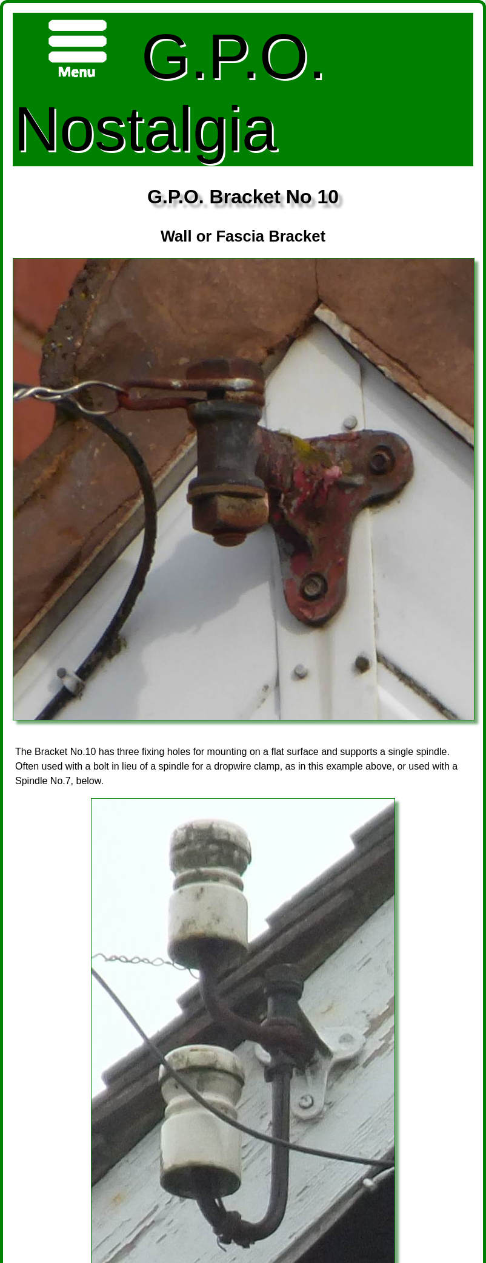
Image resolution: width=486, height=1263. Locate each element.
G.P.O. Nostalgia (170, 89)
